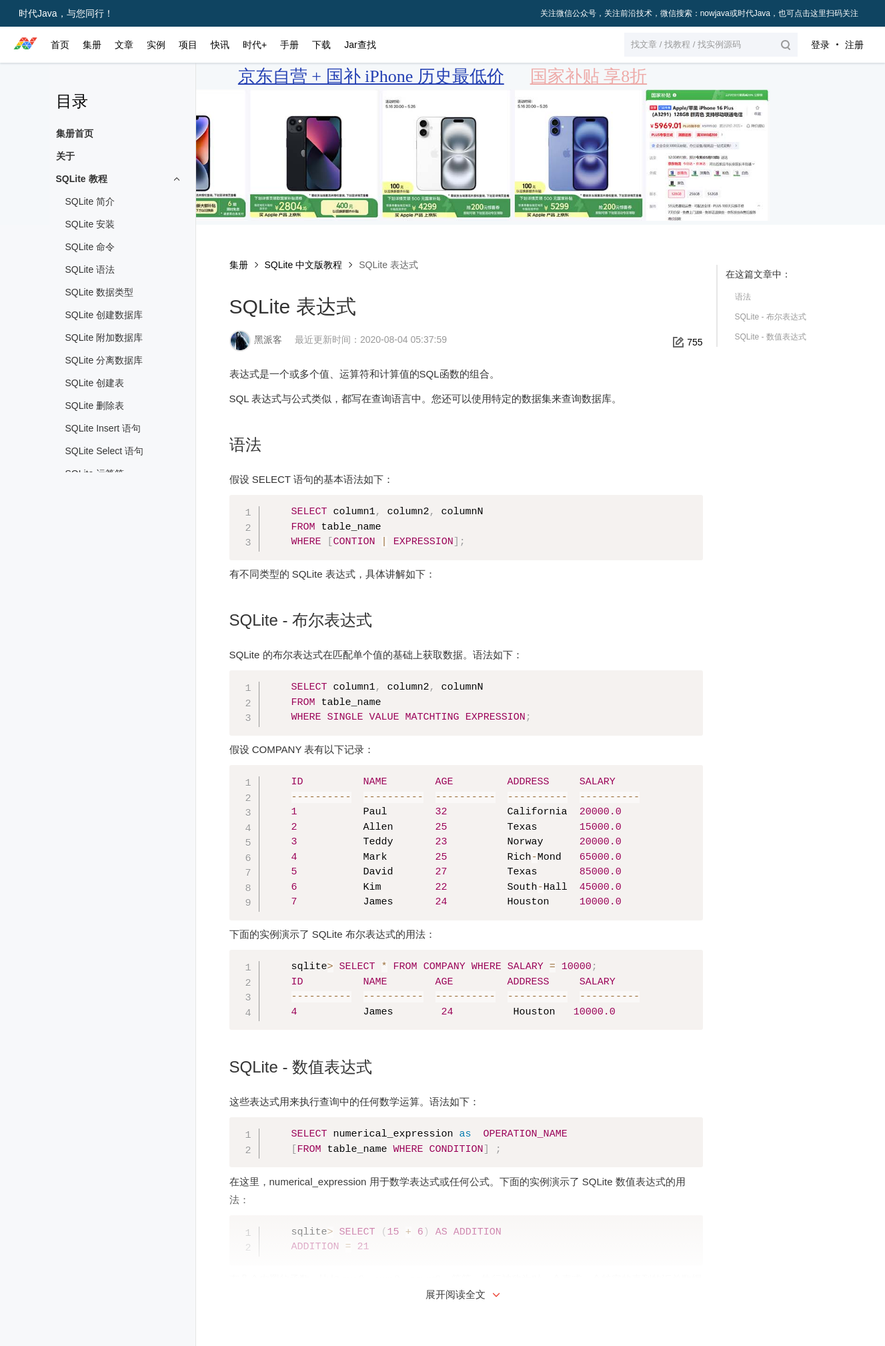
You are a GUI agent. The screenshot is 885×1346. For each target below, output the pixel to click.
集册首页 (74, 133)
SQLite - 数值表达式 (770, 337)
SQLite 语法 (90, 269)
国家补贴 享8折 (589, 76)
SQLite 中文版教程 (304, 264)
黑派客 (268, 339)
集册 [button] (92, 44)
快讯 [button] (220, 44)
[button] (711, 45)
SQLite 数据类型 (99, 292)
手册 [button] (289, 44)
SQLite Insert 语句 (103, 428)
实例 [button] (156, 44)
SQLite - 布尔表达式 (770, 316)
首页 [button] (60, 44)
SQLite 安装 (90, 224)
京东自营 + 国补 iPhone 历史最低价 (371, 76)
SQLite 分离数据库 (104, 360)
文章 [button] (124, 44)
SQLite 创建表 (95, 383)
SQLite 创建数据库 (104, 314)
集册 (238, 264)
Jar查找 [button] (359, 44)
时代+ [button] (255, 44)
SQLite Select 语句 (104, 451)
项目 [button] (188, 44)
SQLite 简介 (90, 201)
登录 (820, 44)
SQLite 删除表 (95, 405)
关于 (65, 156)
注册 (854, 44)
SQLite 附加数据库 (104, 337)
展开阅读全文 (464, 1294)
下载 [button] (321, 44)
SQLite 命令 (90, 246)
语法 (743, 296)
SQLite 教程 (81, 178)
